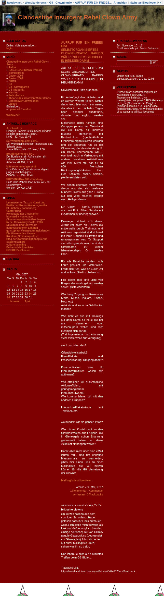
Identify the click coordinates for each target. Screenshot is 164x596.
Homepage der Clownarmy (22, 213)
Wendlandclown (35, 2)
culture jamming (16, 244)
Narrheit (13, 92)
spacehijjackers (15, 241)
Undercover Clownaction (24, 101)
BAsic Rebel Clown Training (26, 70)
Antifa (12, 67)
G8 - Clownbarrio (61, 2)
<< (159, 2)
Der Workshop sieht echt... (22, 141)
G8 (10, 84)
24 (30, 293)
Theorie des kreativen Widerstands (30, 98)
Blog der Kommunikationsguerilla (26, 239)
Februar (14, 301)
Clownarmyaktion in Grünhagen (25, 219)
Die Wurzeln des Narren (20, 233)
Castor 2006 (16, 75)
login (9, 48)
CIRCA (13, 81)
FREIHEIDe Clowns (18, 250)
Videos (13, 103)
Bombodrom (16, 72)
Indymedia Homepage (19, 216)
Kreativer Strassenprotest (21, 236)
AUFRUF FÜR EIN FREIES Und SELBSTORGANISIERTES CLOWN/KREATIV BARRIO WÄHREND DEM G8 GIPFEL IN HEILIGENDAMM (82, 52)
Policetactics (16, 95)
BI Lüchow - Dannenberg (21, 208)
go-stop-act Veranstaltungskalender (28, 230)
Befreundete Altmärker (20, 247)
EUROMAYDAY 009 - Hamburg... (25, 179)
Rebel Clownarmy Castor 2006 (24, 222)
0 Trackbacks (95, 494)
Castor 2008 (16, 78)
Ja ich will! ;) (14, 128)
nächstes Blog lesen (142, 2)
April (28, 301)
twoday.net (14, 2)
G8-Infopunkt (16, 89)
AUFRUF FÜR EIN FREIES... (93, 2)
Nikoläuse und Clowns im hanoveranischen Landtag (22, 226)
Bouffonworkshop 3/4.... (20, 153)
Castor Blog (13, 211)
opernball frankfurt (20, 109)
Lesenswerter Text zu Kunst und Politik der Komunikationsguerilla (26, 204)
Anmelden (120, 2)
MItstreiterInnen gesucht (21, 166)
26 (8, 297)
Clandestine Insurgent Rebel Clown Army (78, 17)
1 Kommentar (78, 490)
